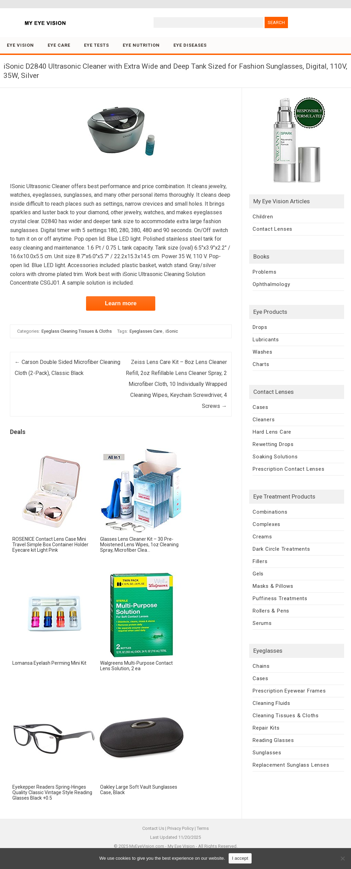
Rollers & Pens (271, 611)
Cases (260, 407)
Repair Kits (266, 728)
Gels (258, 574)
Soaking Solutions (275, 457)
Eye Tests (96, 45)
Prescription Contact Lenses (289, 469)
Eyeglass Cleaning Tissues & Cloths (76, 331)
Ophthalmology (271, 284)
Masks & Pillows (273, 586)
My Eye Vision (181, 846)
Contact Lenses (272, 229)
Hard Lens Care (272, 432)
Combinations (270, 512)
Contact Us (153, 828)
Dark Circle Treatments (281, 549)
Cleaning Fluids (271, 703)
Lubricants (266, 339)
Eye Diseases (190, 45)
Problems (264, 272)
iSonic (172, 331)
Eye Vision (20, 45)
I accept (240, 858)
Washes (263, 352)
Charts (261, 364)
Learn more (121, 303)
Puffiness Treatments (280, 598)
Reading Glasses (273, 740)
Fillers (260, 561)
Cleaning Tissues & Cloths (286, 715)
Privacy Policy (180, 828)
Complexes (266, 524)
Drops (260, 327)
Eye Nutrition (141, 45)
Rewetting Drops (273, 444)
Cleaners (264, 419)
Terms (203, 828)
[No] (342, 858)
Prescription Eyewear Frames (289, 691)
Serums (262, 623)
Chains (261, 666)
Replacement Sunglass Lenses (291, 765)
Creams (262, 537)
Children (263, 217)
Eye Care (59, 45)
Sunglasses (267, 753)
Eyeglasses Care (146, 331)
